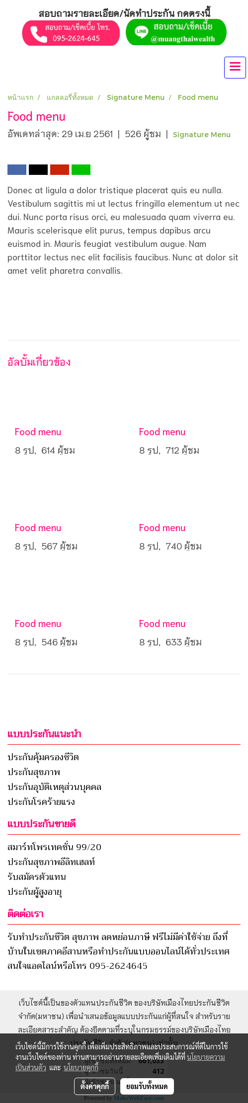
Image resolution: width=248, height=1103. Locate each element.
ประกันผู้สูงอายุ (34, 892)
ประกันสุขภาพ (33, 772)
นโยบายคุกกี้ (81, 1067)
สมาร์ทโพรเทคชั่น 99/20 (54, 847)
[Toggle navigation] (235, 68)
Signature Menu (202, 134)
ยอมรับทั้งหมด (147, 1086)
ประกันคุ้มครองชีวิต (43, 757)
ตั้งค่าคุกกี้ (95, 1086)
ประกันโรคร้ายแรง (41, 802)
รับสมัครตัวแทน (36, 877)
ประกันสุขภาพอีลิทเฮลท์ (51, 862)
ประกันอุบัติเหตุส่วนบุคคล (54, 787)
